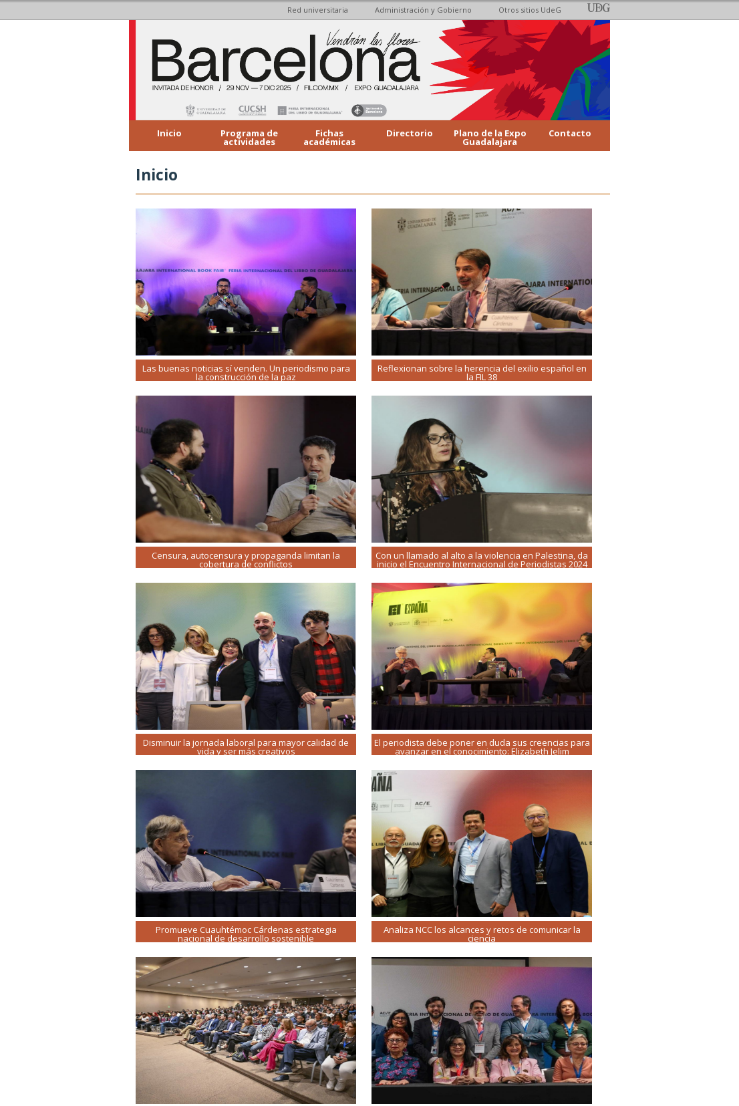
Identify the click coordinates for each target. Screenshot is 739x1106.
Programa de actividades (249, 137)
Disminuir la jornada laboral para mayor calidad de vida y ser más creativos (246, 746)
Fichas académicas (329, 137)
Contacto (570, 133)
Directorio (409, 133)
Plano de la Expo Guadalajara (490, 137)
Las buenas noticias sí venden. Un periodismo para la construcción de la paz (246, 372)
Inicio (169, 133)
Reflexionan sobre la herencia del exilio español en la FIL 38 (482, 372)
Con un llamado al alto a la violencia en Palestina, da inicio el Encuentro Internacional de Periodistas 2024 (482, 559)
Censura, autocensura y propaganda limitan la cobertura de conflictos (246, 559)
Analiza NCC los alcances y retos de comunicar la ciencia (482, 934)
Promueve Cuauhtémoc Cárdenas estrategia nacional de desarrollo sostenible (246, 934)
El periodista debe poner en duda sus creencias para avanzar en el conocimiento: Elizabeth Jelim (482, 746)
